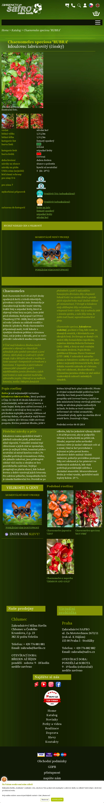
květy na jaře (43, 207)
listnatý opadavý (45, 210)
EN (97, 4)
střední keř (42, 217)
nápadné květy (44, 214)
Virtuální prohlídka (68, 610)
